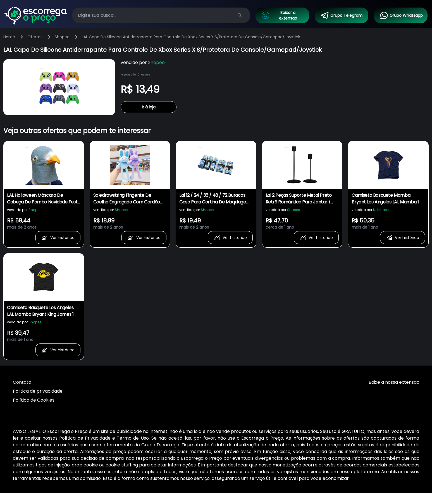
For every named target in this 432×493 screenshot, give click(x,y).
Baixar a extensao (279, 15)
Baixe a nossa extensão (394, 382)
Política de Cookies (33, 400)
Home (9, 37)
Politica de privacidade (38, 391)
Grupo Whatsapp (401, 15)
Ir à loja (149, 107)
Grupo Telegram (341, 15)
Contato (22, 382)
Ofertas (34, 37)
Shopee (62, 37)
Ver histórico (58, 237)
